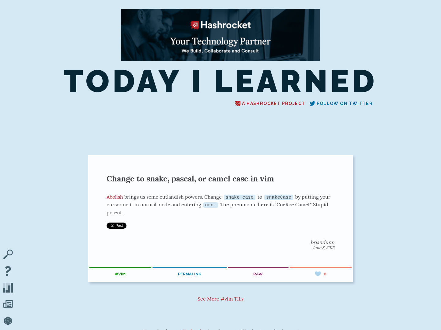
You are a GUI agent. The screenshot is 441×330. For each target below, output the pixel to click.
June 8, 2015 (323, 247)
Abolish (115, 197)
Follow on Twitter (341, 103)
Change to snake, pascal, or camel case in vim (190, 178)
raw (258, 274)
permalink (189, 274)
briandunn (322, 242)
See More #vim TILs (220, 298)
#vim (120, 274)
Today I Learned (220, 81)
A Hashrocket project (270, 103)
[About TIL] (8, 272)
